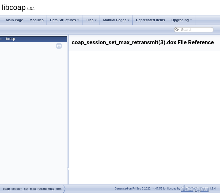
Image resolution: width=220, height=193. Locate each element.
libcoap (10, 39)
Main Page (14, 20)
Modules (36, 20)
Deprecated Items (150, 20)
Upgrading (182, 20)
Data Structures (64, 20)
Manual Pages (116, 20)
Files (91, 20)
